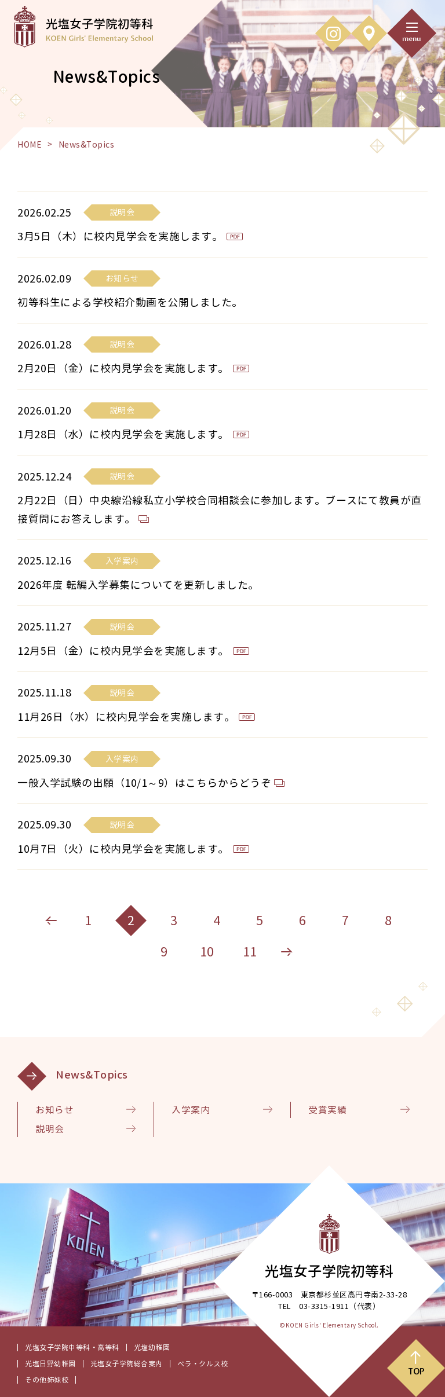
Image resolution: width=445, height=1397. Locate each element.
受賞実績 (327, 1109)
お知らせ (54, 1109)
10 (207, 951)
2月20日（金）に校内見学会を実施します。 (123, 368)
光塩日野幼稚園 (50, 1364)
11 (250, 951)
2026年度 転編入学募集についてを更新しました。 (138, 585)
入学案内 (191, 1109)
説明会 (49, 1129)
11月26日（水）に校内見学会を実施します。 (126, 717)
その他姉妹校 (46, 1380)
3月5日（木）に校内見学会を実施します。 (119, 236)
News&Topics (92, 1075)
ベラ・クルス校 (202, 1364)
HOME (29, 144)
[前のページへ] (51, 920)
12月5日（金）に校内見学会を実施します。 (123, 651)
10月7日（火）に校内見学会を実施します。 (123, 849)
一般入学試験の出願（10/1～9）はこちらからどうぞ (144, 783)
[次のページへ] (286, 951)
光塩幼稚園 (152, 1347)
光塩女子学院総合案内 (126, 1364)
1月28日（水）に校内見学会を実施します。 (123, 434)
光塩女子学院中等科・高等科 (72, 1347)
